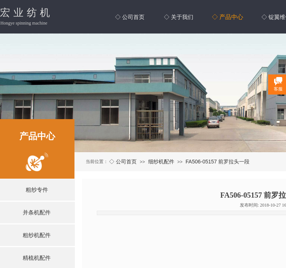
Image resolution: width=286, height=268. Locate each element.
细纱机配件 (161, 162)
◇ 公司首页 (123, 162)
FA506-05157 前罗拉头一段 (217, 162)
